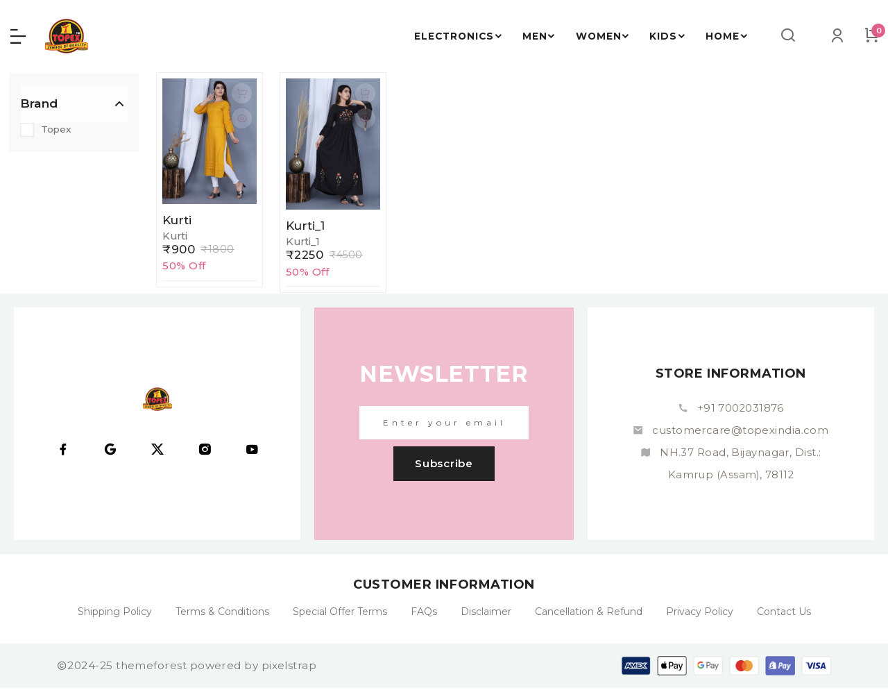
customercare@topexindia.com (740, 432)
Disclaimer (486, 613)
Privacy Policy (699, 613)
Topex (58, 131)
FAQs (424, 613)
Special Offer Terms (340, 613)
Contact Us (784, 613)
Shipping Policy (115, 613)
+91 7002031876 (740, 409)
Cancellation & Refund (588, 613)
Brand (39, 105)
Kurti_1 (306, 227)
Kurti (178, 221)
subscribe (444, 465)
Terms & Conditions (222, 613)
